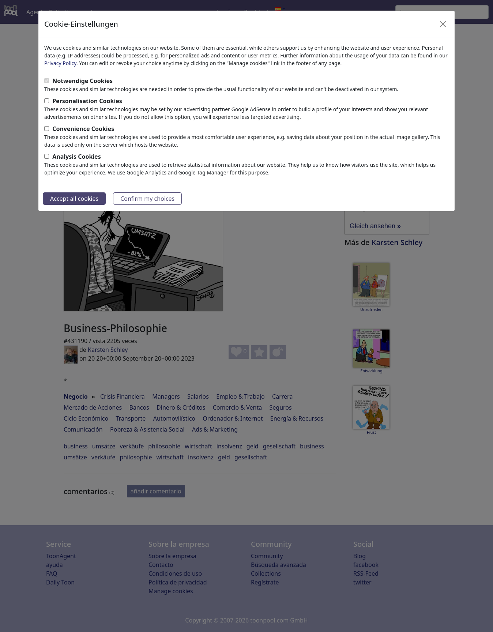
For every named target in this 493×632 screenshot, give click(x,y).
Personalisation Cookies (87, 101)
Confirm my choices (147, 199)
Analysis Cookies (76, 157)
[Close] (443, 24)
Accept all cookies (74, 199)
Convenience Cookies (83, 129)
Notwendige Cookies (82, 81)
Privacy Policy (60, 63)
